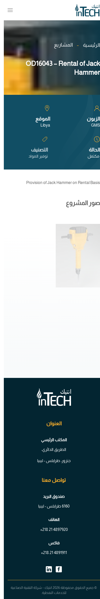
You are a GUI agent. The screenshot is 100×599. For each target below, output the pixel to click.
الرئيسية (87, 45)
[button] (6, 10)
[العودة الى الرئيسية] (83, 10)
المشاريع (59, 45)
